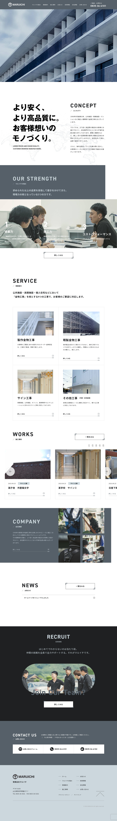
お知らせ (60, 5)
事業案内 (45, 5)
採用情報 (67, 5)
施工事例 (52, 5)
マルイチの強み (36, 5)
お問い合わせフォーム (28, 749)
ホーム (64, 776)
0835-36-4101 (58, 749)
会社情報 (74, 5)
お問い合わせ (83, 5)
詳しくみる (16, 549)
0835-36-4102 (89, 749)
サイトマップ (77, 795)
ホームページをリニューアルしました (36, 598)
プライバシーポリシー (64, 795)
